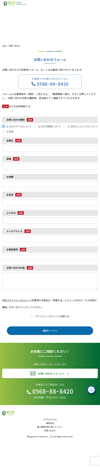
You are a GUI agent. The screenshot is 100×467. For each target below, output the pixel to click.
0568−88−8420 (53, 84)
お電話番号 (16, 249)
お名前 (14, 194)
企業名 (14, 140)
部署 (12, 159)
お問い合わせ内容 (19, 268)
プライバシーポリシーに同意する (52, 316)
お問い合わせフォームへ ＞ (53, 373)
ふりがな (15, 213)
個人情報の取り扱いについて (50, 426)
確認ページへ (50, 330)
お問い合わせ (50, 430)
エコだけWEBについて (49, 126)
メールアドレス (18, 231)
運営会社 (50, 423)
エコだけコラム (50, 419)
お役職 (9, 176)
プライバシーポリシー (18, 300)
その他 (9, 131)
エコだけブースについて (18, 126)
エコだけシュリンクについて (82, 126)
